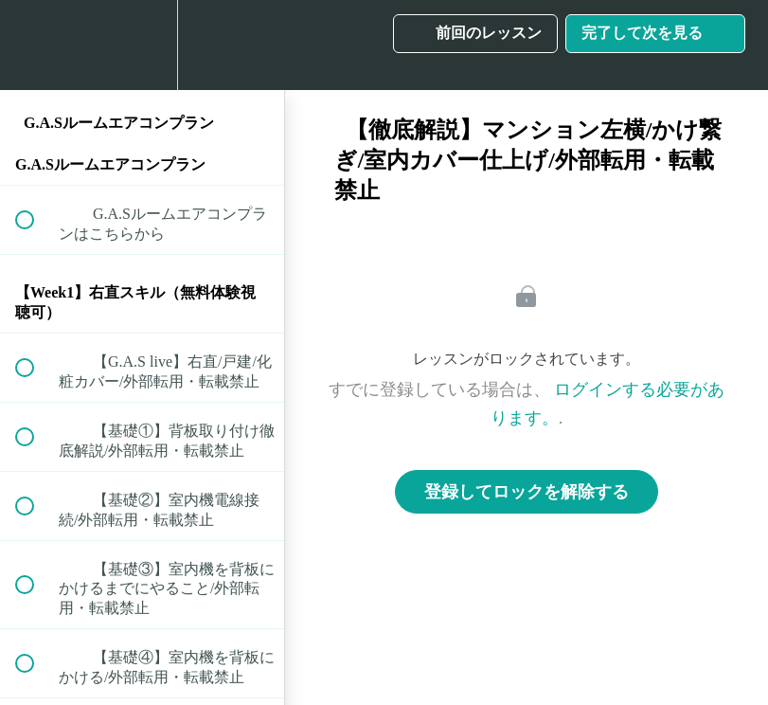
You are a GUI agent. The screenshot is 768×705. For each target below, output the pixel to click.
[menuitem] (142, 45)
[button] (35, 45)
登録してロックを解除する (526, 491)
